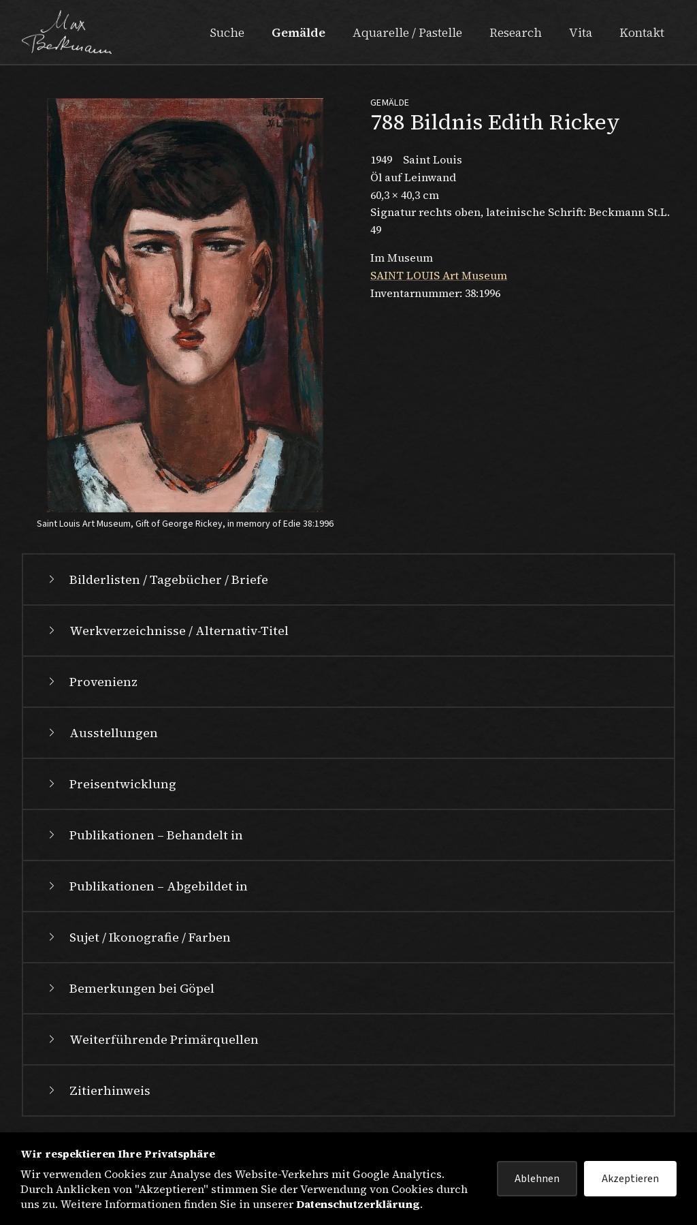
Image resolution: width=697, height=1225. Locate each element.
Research (515, 32)
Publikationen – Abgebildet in (146, 886)
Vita (580, 32)
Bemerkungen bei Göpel (129, 988)
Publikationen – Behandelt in (144, 834)
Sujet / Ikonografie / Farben (138, 937)
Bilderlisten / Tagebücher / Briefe (156, 579)
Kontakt (641, 32)
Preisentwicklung (110, 783)
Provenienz (91, 681)
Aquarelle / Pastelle (407, 32)
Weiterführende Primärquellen (152, 1039)
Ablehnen (537, 1178)
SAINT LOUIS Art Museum (438, 275)
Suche (227, 32)
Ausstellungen (101, 732)
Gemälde (298, 32)
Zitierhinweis (97, 1090)
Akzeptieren (630, 1178)
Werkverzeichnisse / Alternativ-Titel (167, 630)
